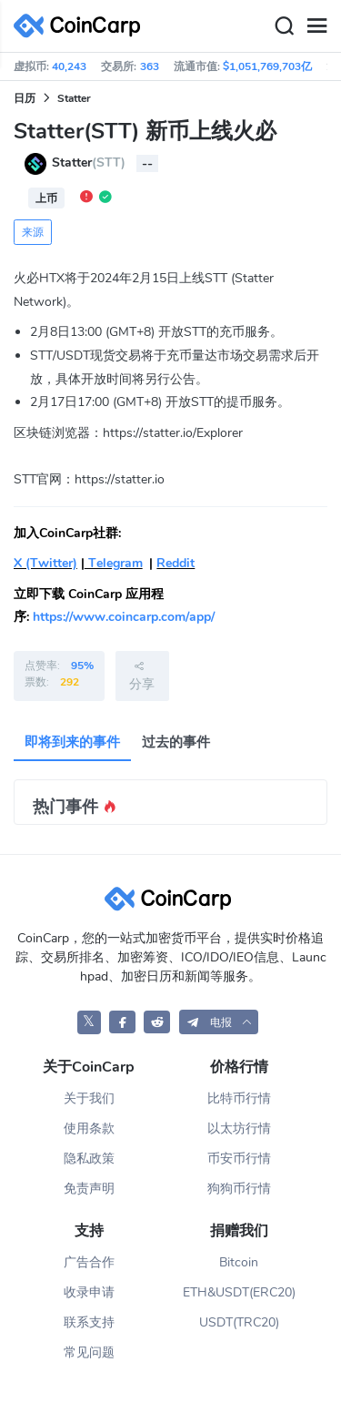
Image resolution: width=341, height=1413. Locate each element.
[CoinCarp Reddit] (157, 1022)
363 (149, 66)
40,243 (69, 66)
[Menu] (316, 26)
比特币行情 (239, 1098)
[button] (219, 1022)
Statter (74, 98)
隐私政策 (89, 1158)
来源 (33, 232)
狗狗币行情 (239, 1188)
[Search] (284, 26)
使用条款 (89, 1128)
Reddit (175, 563)
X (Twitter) (45, 563)
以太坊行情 (239, 1128)
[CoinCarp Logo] (82, 26)
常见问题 (89, 1352)
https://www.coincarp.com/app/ (124, 616)
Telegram (114, 563)
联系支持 (89, 1322)
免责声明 (89, 1188)
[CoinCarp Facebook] (122, 1022)
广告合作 (89, 1262)
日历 (24, 98)
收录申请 (89, 1292)
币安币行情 (239, 1158)
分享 (142, 675)
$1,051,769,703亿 (267, 66)
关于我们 (89, 1098)
